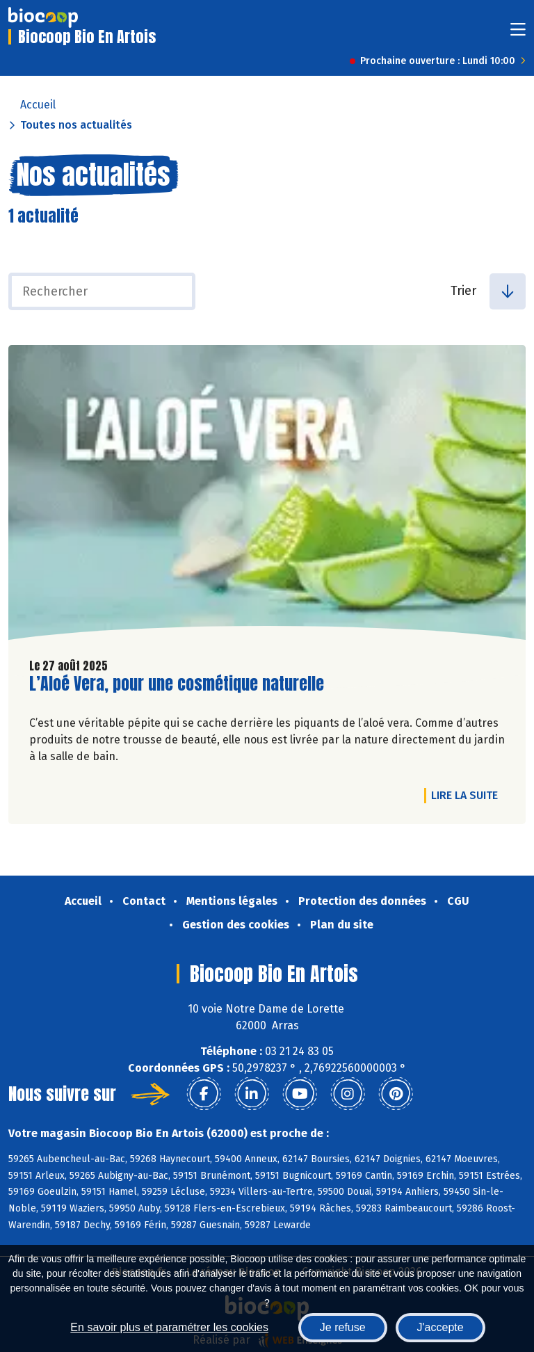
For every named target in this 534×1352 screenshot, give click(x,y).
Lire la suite (468, 795)
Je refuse (343, 1327)
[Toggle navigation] (518, 33)
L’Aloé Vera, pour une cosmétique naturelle (176, 684)
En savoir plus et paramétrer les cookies (169, 1327)
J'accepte (440, 1327)
